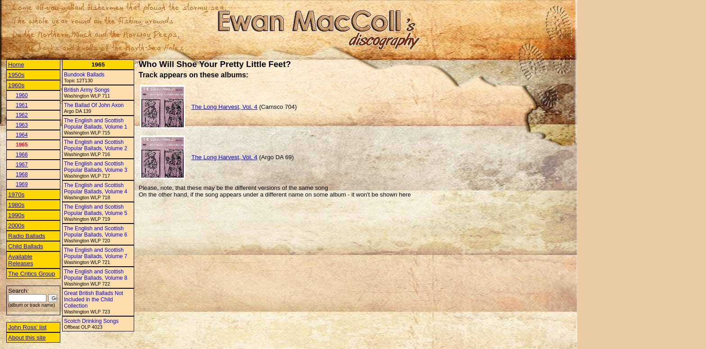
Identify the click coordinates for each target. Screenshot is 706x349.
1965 (22, 145)
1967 (22, 164)
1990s (16, 215)
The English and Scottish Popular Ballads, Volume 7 (95, 253)
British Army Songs (86, 90)
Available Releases (20, 260)
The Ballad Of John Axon (94, 105)
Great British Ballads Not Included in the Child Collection (93, 299)
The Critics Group (31, 273)
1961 (22, 105)
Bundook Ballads (84, 75)
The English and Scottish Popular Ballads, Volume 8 (95, 274)
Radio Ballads (26, 236)
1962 (22, 115)
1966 (22, 155)
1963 (22, 125)
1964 (22, 135)
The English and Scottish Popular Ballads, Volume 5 (95, 210)
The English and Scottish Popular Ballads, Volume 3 (95, 167)
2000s (16, 225)
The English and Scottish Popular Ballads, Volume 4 (95, 188)
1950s (16, 75)
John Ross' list (27, 327)
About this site (27, 337)
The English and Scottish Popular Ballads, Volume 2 (95, 145)
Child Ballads (25, 246)
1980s (16, 204)
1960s (16, 85)
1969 (22, 184)
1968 (22, 174)
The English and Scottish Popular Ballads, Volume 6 (95, 231)
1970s (16, 194)
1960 (22, 95)
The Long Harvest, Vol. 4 (224, 106)
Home (16, 64)
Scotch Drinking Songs (91, 321)
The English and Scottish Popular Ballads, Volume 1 (95, 123)
